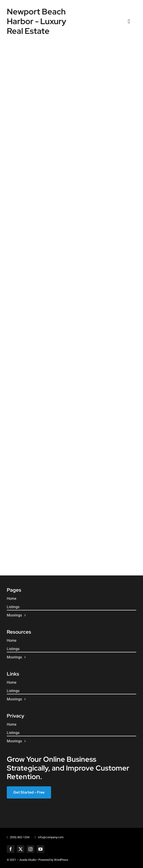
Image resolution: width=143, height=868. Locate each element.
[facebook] (10, 849)
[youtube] (40, 849)
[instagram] (30, 849)
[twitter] (20, 849)
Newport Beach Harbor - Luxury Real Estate (36, 21)
